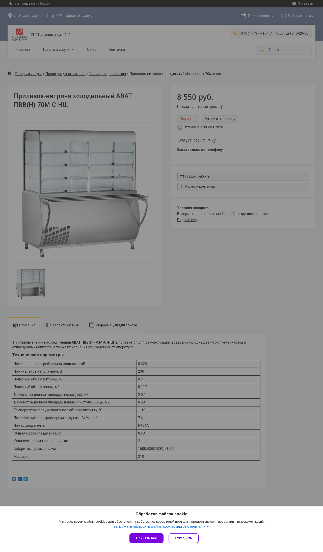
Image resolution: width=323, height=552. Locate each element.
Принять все (146, 538)
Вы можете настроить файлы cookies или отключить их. (160, 526)
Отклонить (183, 538)
